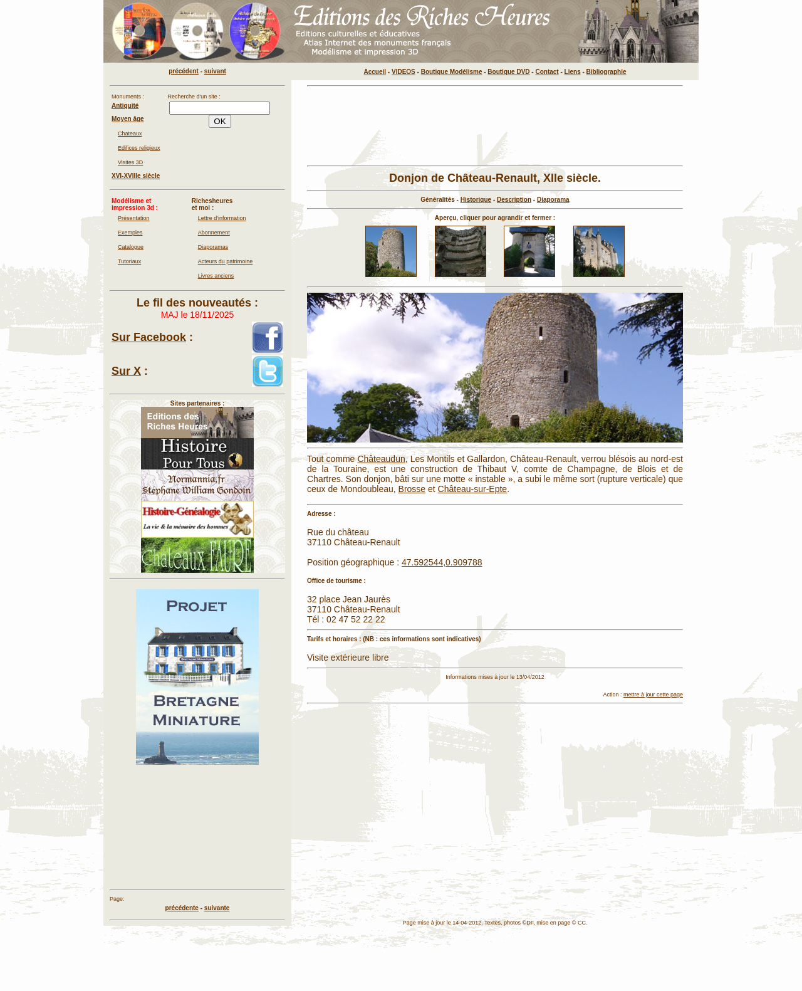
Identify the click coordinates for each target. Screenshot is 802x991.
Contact (546, 71)
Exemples (130, 232)
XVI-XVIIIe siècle (136, 175)
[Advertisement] (495, 126)
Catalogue (130, 247)
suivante (217, 907)
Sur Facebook (149, 337)
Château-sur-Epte (473, 489)
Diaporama (553, 199)
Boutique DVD (508, 71)
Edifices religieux (139, 148)
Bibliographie (606, 71)
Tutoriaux (129, 261)
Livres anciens (216, 276)
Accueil (375, 71)
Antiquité (125, 105)
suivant (215, 71)
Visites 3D (130, 162)
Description (514, 199)
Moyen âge (128, 118)
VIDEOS (403, 71)
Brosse (412, 489)
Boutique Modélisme (451, 71)
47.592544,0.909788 (442, 562)
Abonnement (214, 232)
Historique (476, 199)
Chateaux (130, 133)
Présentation (134, 218)
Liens (573, 71)
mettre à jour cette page (653, 694)
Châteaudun (381, 459)
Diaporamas (213, 247)
